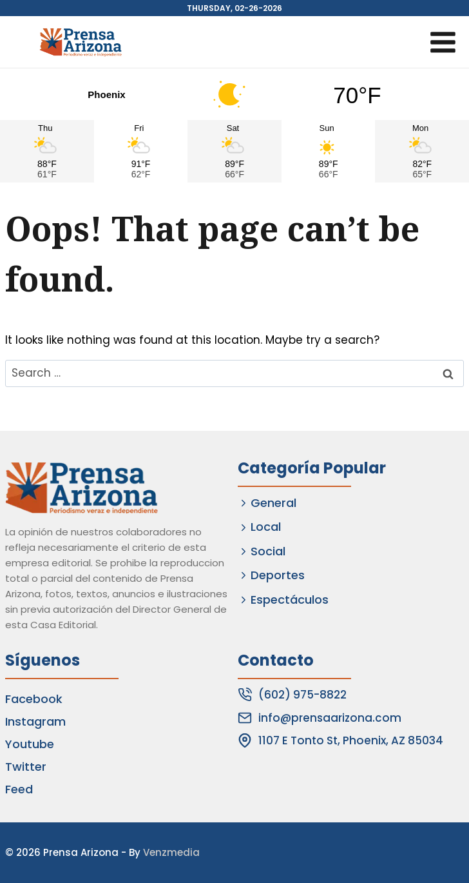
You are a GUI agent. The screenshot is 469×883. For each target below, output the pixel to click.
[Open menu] (443, 42)
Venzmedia (171, 852)
